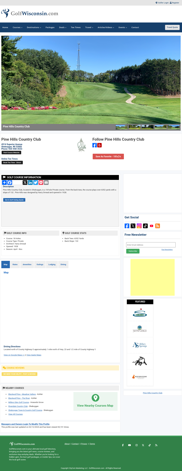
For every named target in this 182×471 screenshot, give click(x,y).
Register (175, 3)
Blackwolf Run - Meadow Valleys (22, 394)
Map (6, 264)
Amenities (27, 264)
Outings (40, 264)
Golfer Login (163, 3)
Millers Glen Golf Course (18, 402)
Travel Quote (172, 27)
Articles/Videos (106, 27)
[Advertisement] (153, 277)
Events (123, 27)
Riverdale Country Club (18, 406)
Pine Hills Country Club (152, 393)
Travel (89, 27)
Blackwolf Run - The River (19, 398)
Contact (75, 444)
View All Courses (15, 414)
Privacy (84, 444)
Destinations (34, 27)
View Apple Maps (33, 355)
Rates (15, 264)
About (67, 444)
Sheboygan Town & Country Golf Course (25, 410)
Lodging (51, 264)
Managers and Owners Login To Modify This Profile (25, 424)
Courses (17, 27)
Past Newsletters (167, 249)
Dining (63, 264)
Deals (62, 27)
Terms (92, 444)
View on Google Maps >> (14, 355)
